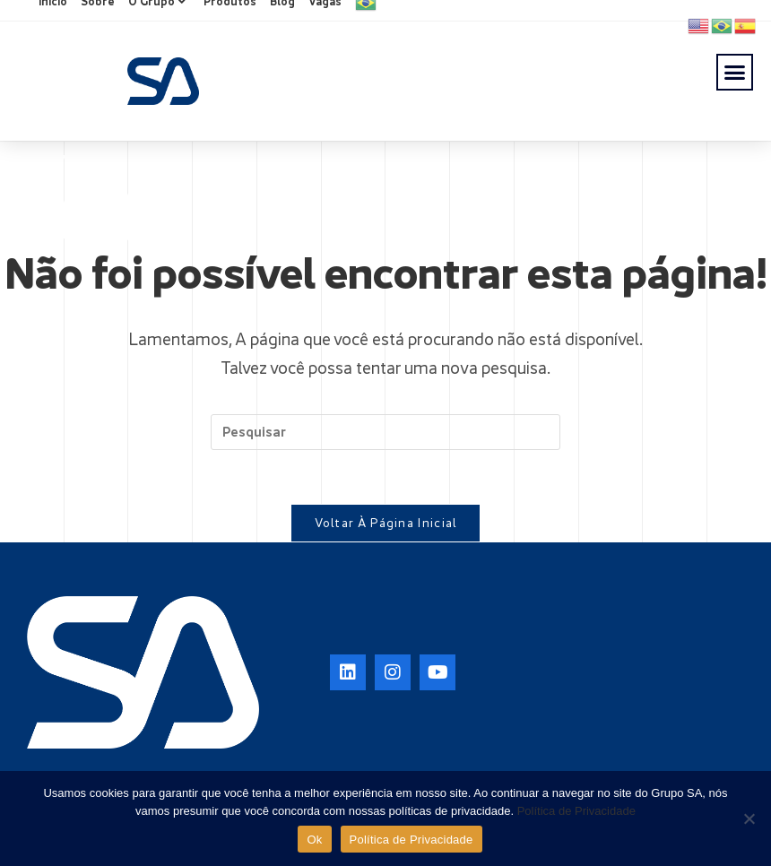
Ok (314, 839)
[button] (735, 72)
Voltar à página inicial (386, 522)
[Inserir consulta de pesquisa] (385, 432)
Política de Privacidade (576, 811)
